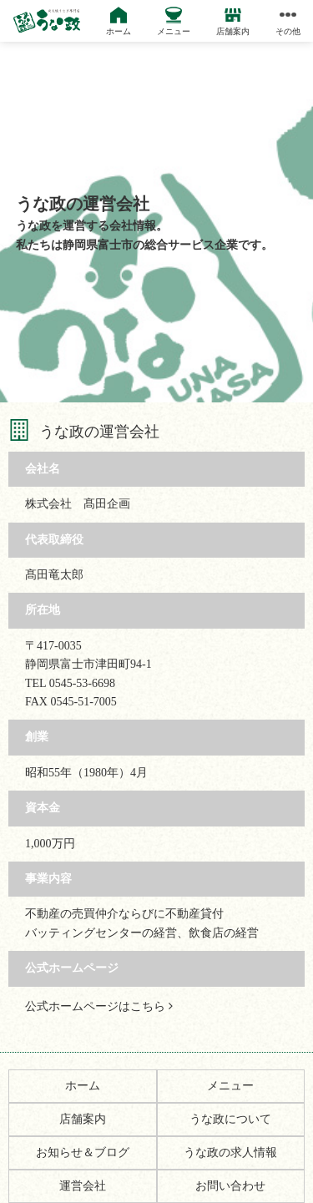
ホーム (82, 1085)
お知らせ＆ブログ (82, 1152)
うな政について (230, 1119)
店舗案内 (82, 1119)
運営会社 (82, 1186)
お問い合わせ (230, 1186)
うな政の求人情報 (230, 1152)
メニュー (230, 1085)
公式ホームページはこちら (99, 1006)
